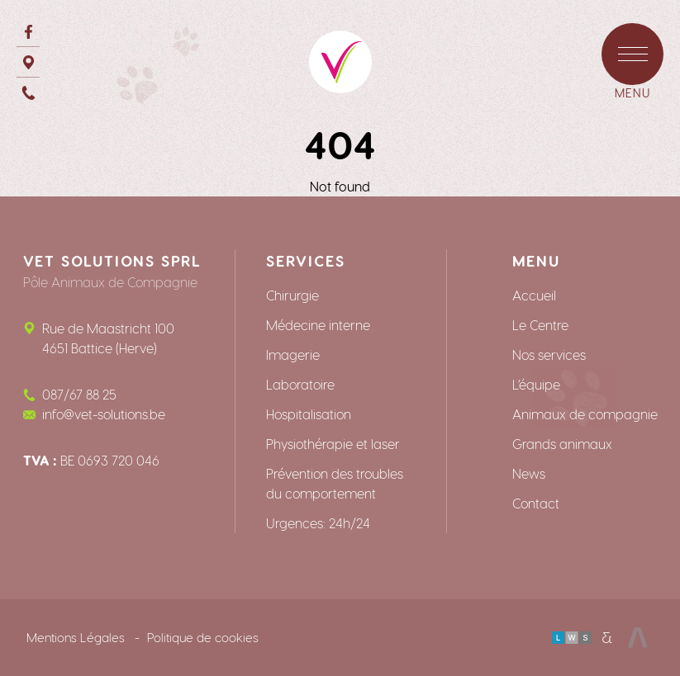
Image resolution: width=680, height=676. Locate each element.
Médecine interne (318, 325)
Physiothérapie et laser (333, 443)
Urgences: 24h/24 (318, 523)
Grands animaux (562, 443)
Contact (535, 503)
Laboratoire (300, 384)
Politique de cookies (203, 637)
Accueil (534, 295)
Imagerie (293, 354)
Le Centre (540, 325)
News (528, 473)
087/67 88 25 (79, 394)
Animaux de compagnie (585, 414)
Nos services (549, 354)
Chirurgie (292, 295)
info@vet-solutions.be (103, 414)
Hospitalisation (308, 414)
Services (305, 260)
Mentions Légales (75, 637)
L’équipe (536, 384)
